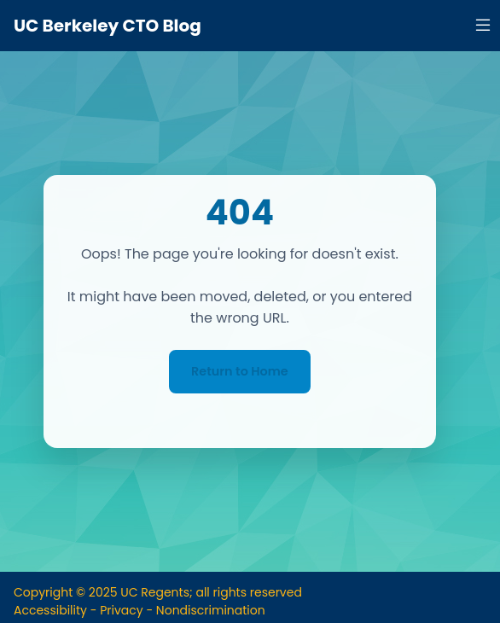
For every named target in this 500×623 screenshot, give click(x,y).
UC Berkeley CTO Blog (107, 26)
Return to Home (239, 371)
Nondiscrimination (210, 610)
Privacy (121, 610)
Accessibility (50, 610)
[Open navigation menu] (483, 25)
